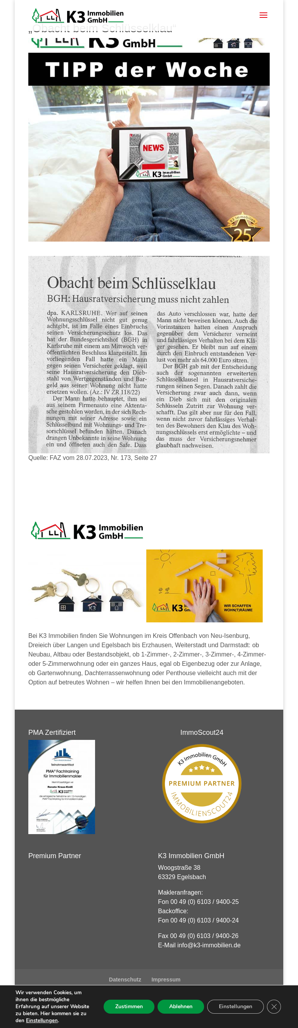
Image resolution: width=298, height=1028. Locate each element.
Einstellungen (42, 1020)
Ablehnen (180, 1006)
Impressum (165, 979)
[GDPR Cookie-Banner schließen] (274, 1007)
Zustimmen (129, 1006)
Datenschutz (125, 979)
